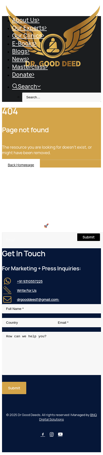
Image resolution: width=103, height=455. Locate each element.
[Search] (51, 227)
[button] (87, 227)
